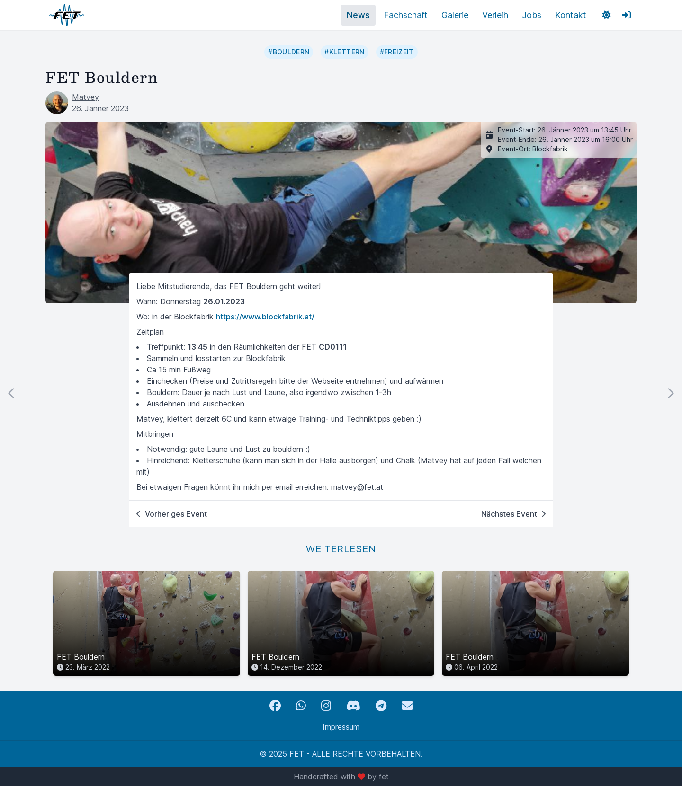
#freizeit (397, 52)
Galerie (454, 15)
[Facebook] (275, 706)
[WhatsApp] (301, 706)
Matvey (85, 97)
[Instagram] (326, 706)
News (358, 15)
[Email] (407, 706)
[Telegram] (381, 706)
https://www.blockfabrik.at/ (265, 316)
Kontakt (570, 15)
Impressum (341, 727)
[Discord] (353, 706)
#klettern (344, 52)
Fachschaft (406, 15)
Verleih (495, 15)
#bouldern (288, 52)
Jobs (531, 15)
